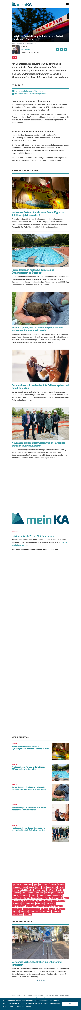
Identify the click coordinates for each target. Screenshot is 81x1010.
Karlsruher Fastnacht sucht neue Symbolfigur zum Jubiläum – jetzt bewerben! (30, 748)
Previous (15, 936)
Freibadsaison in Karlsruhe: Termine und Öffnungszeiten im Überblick (33, 271)
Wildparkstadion (28, 903)
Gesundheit (39, 893)
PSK (43, 887)
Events (46, 885)
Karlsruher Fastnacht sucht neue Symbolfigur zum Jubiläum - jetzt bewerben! (38, 214)
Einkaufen (29, 890)
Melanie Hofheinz (28, 49)
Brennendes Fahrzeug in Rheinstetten (29, 91)
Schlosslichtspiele (55, 906)
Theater (65, 898)
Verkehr (15, 898)
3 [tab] (41, 980)
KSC (40, 885)
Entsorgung (35, 906)
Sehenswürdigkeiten (20, 901)
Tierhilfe (59, 890)
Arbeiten (48, 895)
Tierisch (62, 887)
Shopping (57, 898)
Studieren (59, 893)
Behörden (47, 901)
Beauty (52, 909)
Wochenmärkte (45, 911)
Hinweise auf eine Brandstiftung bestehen (31, 94)
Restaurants (57, 895)
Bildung (37, 890)
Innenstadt (33, 901)
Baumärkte (56, 911)
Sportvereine (50, 903)
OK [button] (70, 1004)
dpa (14, 885)
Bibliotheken (17, 909)
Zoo (14, 890)
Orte (40, 901)
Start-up (44, 906)
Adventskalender (59, 901)
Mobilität (61, 885)
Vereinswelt (35, 909)
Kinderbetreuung (19, 906)
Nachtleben (17, 903)
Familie (15, 895)
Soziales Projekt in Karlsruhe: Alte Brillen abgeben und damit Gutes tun (40, 387)
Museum (30, 893)
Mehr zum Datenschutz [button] (26, 1006)
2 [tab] (39, 980)
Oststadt (44, 909)
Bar (28, 906)
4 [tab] (43, 980)
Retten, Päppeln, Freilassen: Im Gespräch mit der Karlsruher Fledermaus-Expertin (37, 329)
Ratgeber (48, 898)
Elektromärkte (18, 914)
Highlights (40, 903)
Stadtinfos (16, 887)
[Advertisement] (40, 486)
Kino (23, 893)
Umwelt (44, 890)
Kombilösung (52, 887)
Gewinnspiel (49, 893)
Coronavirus (27, 885)
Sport (35, 885)
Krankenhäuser (37, 898)
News (14, 57)
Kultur (38, 887)
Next (66, 936)
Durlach (26, 909)
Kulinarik (20, 890)
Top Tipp (16, 911)
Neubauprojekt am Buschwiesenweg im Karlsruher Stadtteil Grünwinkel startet (38, 444)
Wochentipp (24, 895)
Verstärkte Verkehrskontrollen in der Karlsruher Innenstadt (37, 963)
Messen (31, 887)
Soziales (33, 895)
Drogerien (24, 911)
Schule (40, 895)
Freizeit (53, 885)
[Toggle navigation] (67, 4)
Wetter (51, 890)
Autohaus (28, 914)
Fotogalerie (60, 909)
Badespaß (16, 893)
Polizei (24, 887)
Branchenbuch (25, 898)
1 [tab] (37, 980)
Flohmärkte (34, 911)
